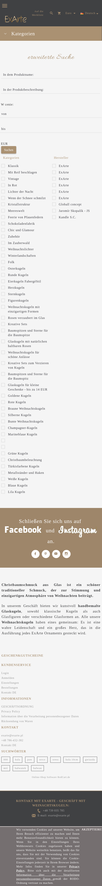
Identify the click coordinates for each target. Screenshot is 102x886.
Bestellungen (9, 687)
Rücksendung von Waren (17, 721)
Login (5, 673)
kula (17, 759)
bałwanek (20, 768)
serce (42, 759)
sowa (55, 759)
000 (6, 759)
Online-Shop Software (44, 777)
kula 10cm (72, 759)
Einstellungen (10, 682)
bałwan (37, 768)
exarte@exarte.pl (12, 735)
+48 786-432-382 (12, 740)
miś (6, 768)
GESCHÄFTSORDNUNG (17, 706)
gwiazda (90, 759)
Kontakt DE (8, 692)
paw (29, 759)
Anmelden (7, 677)
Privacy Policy (10, 711)
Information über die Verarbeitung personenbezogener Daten (40, 716)
